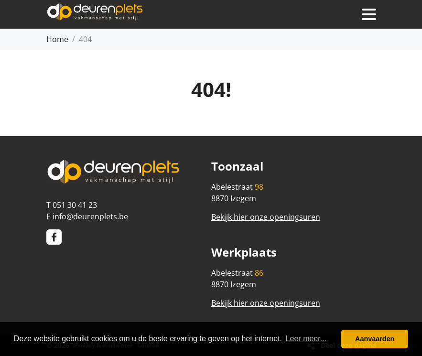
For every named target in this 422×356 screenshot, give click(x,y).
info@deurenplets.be (90, 216)
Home (57, 39)
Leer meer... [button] (306, 338)
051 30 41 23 (75, 205)
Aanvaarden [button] (374, 339)
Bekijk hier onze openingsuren (265, 217)
